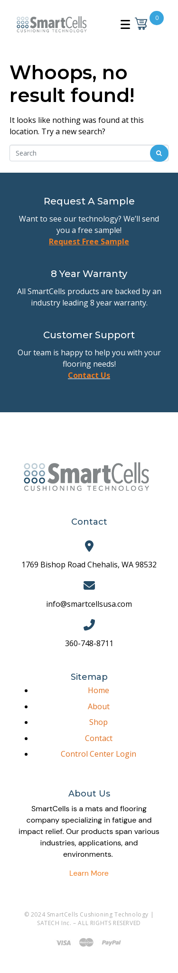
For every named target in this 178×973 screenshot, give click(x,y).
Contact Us (89, 375)
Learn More (89, 873)
